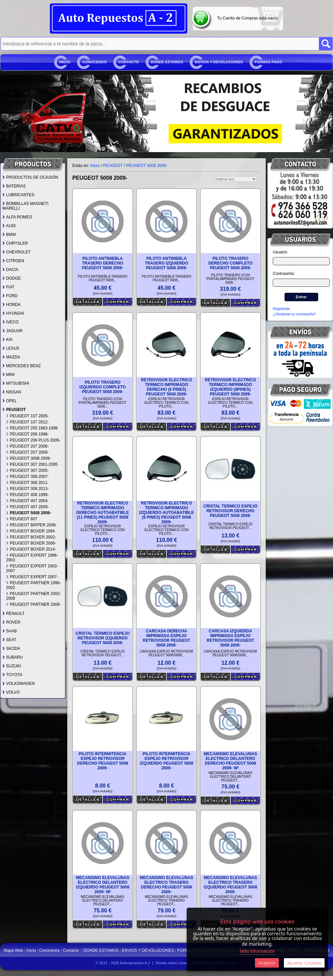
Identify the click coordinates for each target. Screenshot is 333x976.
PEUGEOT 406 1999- (27, 494)
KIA (7, 339)
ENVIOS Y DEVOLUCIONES (219, 62)
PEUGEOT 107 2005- (27, 416)
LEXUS (10, 348)
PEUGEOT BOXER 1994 (30, 531)
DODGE (11, 278)
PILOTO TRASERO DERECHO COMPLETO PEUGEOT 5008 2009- (230, 263)
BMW (9, 234)
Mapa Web (14, 950)
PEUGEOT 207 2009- (27, 452)
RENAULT (13, 613)
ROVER (11, 622)
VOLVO (11, 692)
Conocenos (94, 62)
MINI (8, 374)
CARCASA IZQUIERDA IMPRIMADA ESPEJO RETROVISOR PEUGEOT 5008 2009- (230, 638)
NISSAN (11, 392)
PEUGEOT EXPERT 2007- (32, 576)
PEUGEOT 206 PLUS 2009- (33, 440)
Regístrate (281, 309)
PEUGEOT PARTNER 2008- (33, 604)
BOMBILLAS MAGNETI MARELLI (25, 206)
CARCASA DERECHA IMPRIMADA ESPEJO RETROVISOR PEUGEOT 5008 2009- (166, 638)
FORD (9, 295)
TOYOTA (12, 674)
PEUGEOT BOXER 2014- (31, 549)
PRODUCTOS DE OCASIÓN (30, 177)
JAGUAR (12, 330)
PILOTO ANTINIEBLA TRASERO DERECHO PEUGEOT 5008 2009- (102, 263)
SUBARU (12, 657)
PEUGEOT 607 (21, 519)
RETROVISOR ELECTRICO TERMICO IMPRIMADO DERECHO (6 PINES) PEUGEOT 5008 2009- (166, 387)
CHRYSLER (15, 243)
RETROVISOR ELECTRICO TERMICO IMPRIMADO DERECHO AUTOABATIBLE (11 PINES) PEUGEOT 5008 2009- (102, 512)
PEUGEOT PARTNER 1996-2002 (33, 585)
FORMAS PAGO (268, 62)
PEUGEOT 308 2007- (27, 476)
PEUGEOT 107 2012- (27, 422)
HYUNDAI (13, 313)
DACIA (10, 269)
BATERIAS (14, 186)
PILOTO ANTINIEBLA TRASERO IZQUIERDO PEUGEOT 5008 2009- (166, 263)
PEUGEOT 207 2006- (27, 446)
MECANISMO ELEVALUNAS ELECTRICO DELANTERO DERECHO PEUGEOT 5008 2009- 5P (230, 761)
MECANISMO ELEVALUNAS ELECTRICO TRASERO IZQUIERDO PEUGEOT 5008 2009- (230, 884)
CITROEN (13, 260)
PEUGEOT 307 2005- (27, 470)
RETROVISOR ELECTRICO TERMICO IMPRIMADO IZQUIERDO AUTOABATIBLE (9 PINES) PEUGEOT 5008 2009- (166, 512)
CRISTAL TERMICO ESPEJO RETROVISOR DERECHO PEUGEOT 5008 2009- (231, 511)
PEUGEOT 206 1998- (27, 434)
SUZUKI (11, 666)
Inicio (65, 62)
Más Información (257, 951)
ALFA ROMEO (17, 217)
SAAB (9, 631)
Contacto (128, 62)
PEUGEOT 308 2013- (27, 488)
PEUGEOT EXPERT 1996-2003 (32, 557)
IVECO (10, 322)
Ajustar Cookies (304, 963)
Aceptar (266, 963)
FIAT (8, 287)
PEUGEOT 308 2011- (27, 482)
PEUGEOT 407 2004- (27, 500)
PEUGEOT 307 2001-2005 (32, 464)
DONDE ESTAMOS (167, 62)
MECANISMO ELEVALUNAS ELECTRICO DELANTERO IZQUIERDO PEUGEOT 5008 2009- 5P (103, 884)
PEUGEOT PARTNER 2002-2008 (33, 596)
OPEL (9, 400)
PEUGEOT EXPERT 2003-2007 (32, 568)
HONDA (11, 304)
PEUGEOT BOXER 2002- (31, 537)
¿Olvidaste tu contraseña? (294, 314)
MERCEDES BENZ (21, 365)
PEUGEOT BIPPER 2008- (31, 525)
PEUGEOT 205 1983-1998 (32, 428)
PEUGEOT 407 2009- (27, 506)
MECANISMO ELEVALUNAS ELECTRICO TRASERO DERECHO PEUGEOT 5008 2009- (166, 884)
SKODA (11, 648)
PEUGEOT (14, 409)
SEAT (9, 639)
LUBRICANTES (18, 195)
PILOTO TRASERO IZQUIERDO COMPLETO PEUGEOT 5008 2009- (102, 387)
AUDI (9, 225)
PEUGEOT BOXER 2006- (31, 543)
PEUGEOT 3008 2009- (28, 458)
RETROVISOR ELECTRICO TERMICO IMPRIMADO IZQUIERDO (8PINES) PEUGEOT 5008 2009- (230, 387)
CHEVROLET (16, 252)
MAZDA (11, 357)
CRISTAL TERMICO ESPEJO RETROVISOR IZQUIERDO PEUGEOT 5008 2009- (103, 638)
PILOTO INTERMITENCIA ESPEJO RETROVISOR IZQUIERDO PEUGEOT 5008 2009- (166, 761)
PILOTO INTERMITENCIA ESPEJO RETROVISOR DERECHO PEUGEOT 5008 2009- (102, 761)
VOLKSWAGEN (18, 683)
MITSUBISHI (15, 383)
